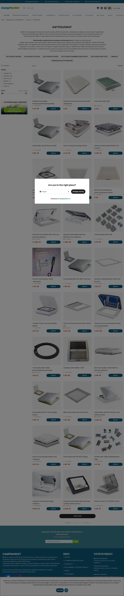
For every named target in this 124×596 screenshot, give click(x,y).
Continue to (61, 199)
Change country (78, 191)
